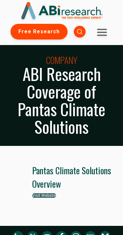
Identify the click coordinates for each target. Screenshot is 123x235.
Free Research (39, 31)
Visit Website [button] (44, 195)
